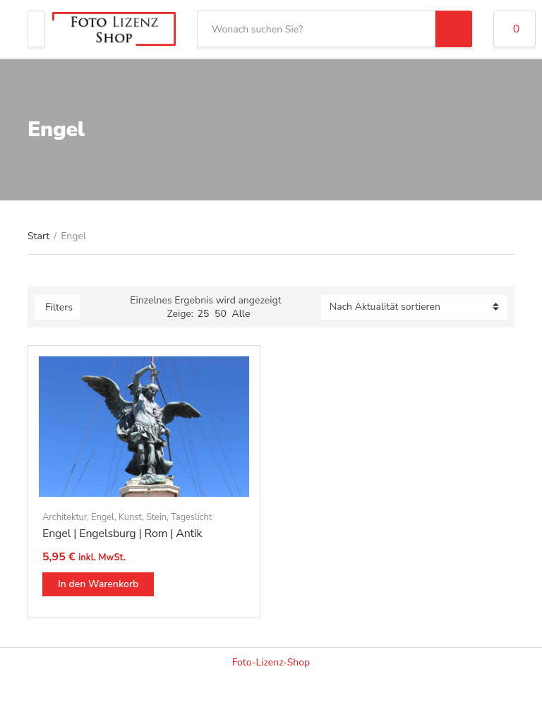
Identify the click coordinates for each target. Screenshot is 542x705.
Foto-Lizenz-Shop (271, 662)
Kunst (130, 517)
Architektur (64, 517)
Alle (240, 313)
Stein (156, 517)
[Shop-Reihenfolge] (414, 307)
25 (204, 313)
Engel (102, 517)
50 (221, 313)
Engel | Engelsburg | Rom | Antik (122, 533)
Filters (59, 307)
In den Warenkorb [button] (98, 584)
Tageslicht (191, 517)
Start (38, 236)
